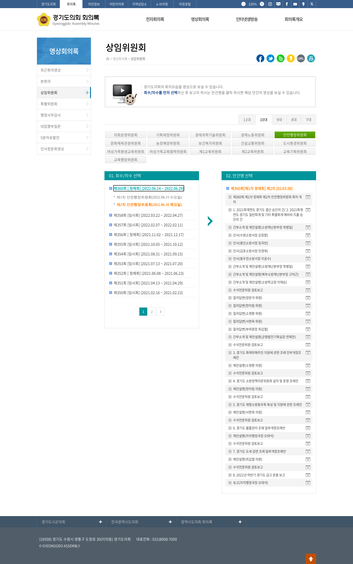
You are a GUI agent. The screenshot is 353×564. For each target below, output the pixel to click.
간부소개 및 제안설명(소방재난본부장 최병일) (263, 227)
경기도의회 (48, 4)
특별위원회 (49, 103)
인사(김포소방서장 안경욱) (250, 250)
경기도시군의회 (53, 521)
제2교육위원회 (253, 151)
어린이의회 (116, 4)
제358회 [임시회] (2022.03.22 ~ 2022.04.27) (148, 215)
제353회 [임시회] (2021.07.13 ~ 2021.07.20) (148, 263)
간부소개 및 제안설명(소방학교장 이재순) (260, 282)
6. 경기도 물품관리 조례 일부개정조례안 (259, 427)
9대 (279, 119)
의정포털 (185, 4)
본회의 (46, 81)
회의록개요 (294, 19)
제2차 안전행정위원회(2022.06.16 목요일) (149, 205)
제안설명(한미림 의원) (247, 388)
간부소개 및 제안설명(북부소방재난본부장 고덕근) (266, 274)
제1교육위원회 (210, 151)
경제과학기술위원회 (210, 134)
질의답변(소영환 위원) (247, 313)
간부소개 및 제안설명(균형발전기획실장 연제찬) (264, 336)
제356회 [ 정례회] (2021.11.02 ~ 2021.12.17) (149, 234)
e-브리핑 (162, 4)
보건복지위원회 (210, 143)
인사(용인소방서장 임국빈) (250, 242)
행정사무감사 (51, 115)
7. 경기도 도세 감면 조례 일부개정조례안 (259, 451)
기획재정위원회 (168, 134)
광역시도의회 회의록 (196, 521)
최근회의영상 (51, 70)
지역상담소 (139, 4)
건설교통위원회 (253, 143)
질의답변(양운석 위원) (247, 297)
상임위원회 (49, 92)
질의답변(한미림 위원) (247, 305)
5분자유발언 (50, 137)
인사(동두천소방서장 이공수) (252, 258)
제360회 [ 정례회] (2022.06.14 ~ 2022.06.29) (149, 188)
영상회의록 (200, 19)
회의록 (71, 4)
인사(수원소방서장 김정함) (250, 235)
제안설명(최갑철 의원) (247, 459)
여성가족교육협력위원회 (168, 151)
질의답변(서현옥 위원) (247, 321)
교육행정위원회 (126, 159)
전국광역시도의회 (124, 521)
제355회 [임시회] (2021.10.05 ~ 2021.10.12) (148, 244)
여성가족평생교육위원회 (125, 151)
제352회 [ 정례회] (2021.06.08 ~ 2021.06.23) (149, 273)
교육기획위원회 (295, 151)
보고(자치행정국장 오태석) (250, 482)
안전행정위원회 (295, 134)
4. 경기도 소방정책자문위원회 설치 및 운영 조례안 (265, 380)
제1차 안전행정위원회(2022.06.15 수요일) (149, 197)
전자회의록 (155, 19)
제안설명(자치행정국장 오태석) (253, 435)
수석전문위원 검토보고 (248, 290)
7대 (308, 119)
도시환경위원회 (295, 143)
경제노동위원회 (253, 134)
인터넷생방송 (247, 19)
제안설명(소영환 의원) (247, 365)
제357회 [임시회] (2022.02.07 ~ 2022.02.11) (148, 224)
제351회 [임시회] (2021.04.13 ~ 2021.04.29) (148, 282)
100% (253, 4)
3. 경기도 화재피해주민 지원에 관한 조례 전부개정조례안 (267, 355)
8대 (294, 119)
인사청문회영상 (52, 148)
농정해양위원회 (168, 143)
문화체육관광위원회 (126, 143)
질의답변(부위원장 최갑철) (250, 329)
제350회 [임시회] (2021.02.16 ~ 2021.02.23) (148, 292)
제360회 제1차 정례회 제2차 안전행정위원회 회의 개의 (267, 199)
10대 (263, 119)
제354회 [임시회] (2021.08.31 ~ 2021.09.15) (148, 253)
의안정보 (94, 4)
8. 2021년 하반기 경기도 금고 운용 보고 (259, 474)
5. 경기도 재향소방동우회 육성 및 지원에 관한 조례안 (267, 404)
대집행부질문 (51, 126)
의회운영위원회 (126, 134)
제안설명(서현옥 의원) (247, 412)
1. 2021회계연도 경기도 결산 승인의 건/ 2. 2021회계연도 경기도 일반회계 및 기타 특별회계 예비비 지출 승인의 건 (268, 214)
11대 (247, 119)
